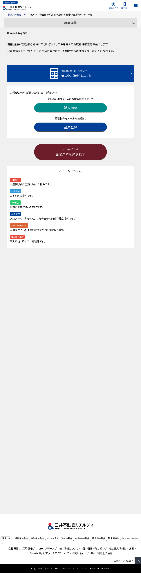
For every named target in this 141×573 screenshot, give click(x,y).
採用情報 (27, 548)
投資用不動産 (21, 538)
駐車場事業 (113, 538)
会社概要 (13, 548)
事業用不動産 (37, 538)
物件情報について (67, 548)
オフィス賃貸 (53, 538)
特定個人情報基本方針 (120, 548)
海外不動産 (66, 538)
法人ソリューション (131, 538)
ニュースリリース (45, 548)
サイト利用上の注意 (101, 553)
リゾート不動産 (82, 538)
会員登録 (70, 127)
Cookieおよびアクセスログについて (48, 553)
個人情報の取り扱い (93, 548)
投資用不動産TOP (17, 14)
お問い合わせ (79, 553)
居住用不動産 (98, 538)
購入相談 (70, 107)
